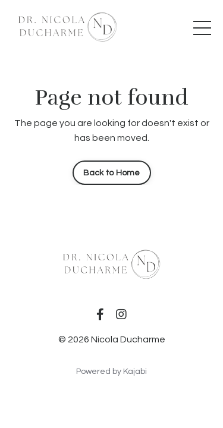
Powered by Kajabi (111, 371)
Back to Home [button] (111, 172)
